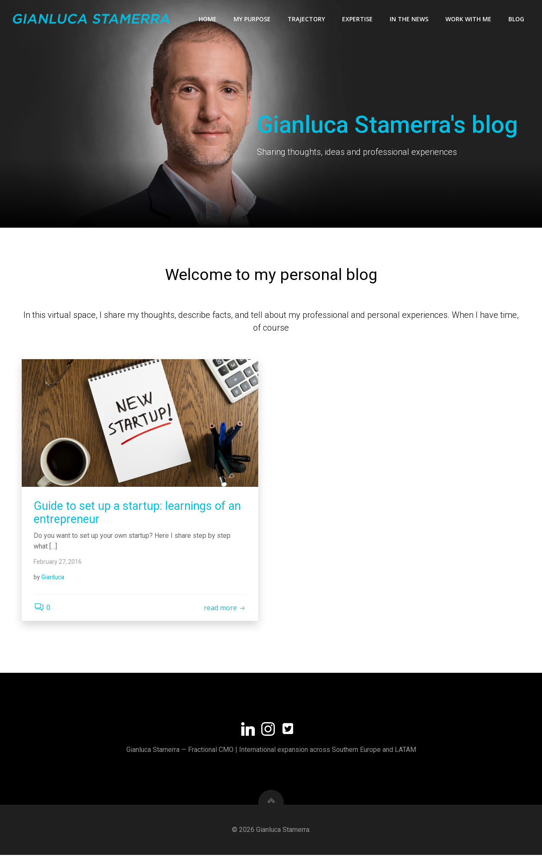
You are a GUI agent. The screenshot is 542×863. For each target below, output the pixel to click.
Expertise (357, 19)
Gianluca (53, 582)
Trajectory (306, 19)
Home (208, 19)
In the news (409, 19)
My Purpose (252, 19)
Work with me (469, 19)
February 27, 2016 (58, 566)
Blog (517, 19)
